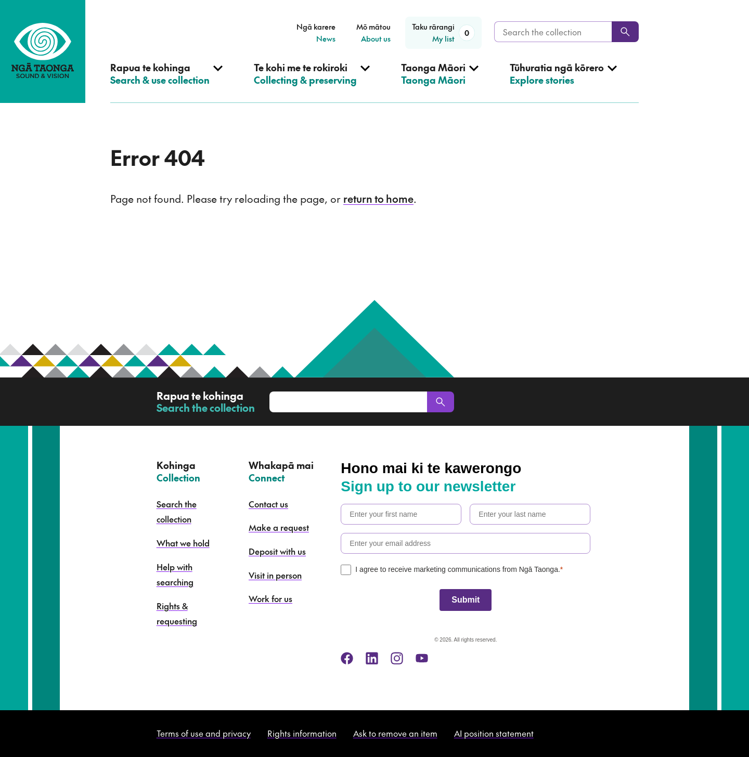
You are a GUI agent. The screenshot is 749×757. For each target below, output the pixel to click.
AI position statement (494, 733)
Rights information (302, 733)
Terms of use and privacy (204, 733)
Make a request (279, 527)
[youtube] (422, 658)
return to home (378, 198)
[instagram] (397, 658)
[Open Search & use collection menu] (166, 82)
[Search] (625, 31)
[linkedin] (372, 658)
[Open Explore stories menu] (563, 82)
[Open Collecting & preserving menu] (312, 82)
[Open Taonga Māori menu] (440, 82)
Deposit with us (277, 551)
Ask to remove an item (395, 733)
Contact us (268, 504)
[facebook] (347, 658)
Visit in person (275, 575)
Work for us (270, 598)
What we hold (183, 543)
